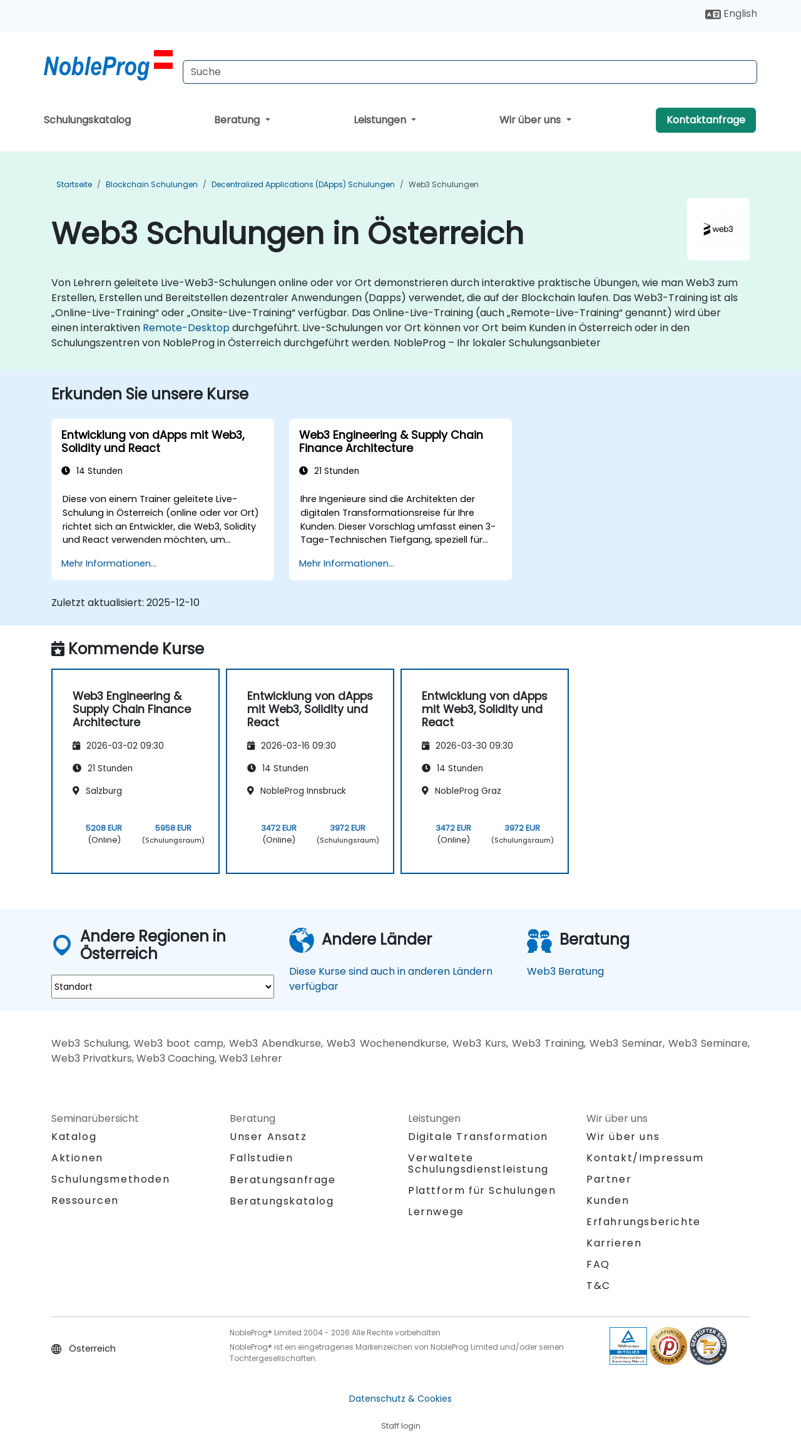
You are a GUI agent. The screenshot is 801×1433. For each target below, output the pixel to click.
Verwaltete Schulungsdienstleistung (478, 1163)
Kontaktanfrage (705, 120)
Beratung (238, 120)
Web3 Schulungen (444, 184)
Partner (608, 1179)
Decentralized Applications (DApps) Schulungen (303, 184)
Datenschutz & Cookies (400, 1398)
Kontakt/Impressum (644, 1158)
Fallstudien (261, 1158)
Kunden (608, 1200)
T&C (598, 1285)
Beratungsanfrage (283, 1180)
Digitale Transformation (478, 1136)
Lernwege (436, 1211)
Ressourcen (85, 1200)
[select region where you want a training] (162, 987)
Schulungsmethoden (110, 1179)
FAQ (598, 1264)
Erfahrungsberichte (643, 1222)
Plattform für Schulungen (482, 1190)
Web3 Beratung (565, 971)
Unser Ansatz (268, 1136)
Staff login (401, 1425)
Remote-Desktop (186, 328)
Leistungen (381, 120)
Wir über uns (531, 120)
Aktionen (77, 1158)
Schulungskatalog (87, 120)
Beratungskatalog (282, 1201)
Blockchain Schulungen (152, 184)
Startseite (74, 184)
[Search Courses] (470, 72)
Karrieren (613, 1243)
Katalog (73, 1136)
